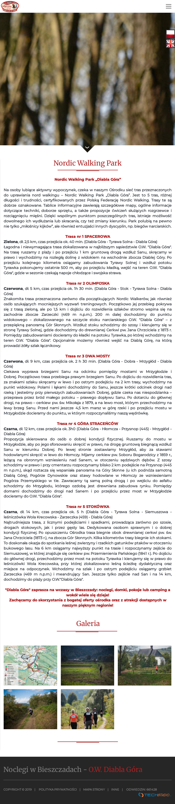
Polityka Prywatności (57, 789)
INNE (115, 789)
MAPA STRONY (94, 789)
